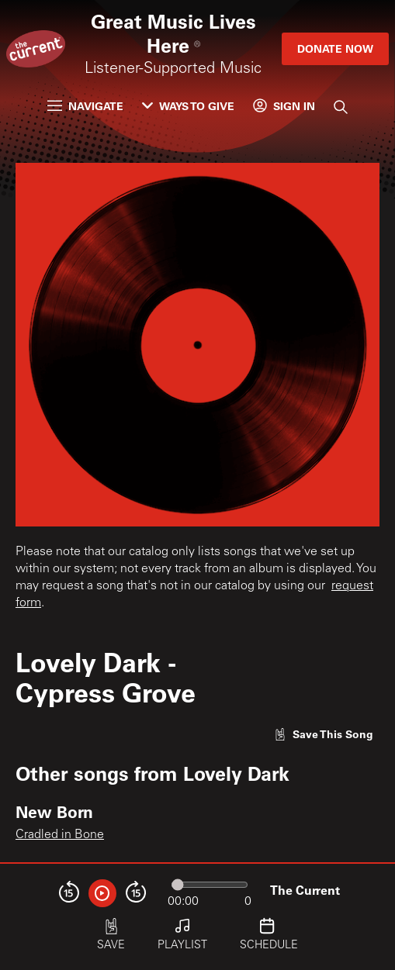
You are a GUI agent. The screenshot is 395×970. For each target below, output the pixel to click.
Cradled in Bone (60, 835)
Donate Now (335, 48)
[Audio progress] (209, 885)
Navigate (85, 105)
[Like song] (323, 734)
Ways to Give (188, 105)
